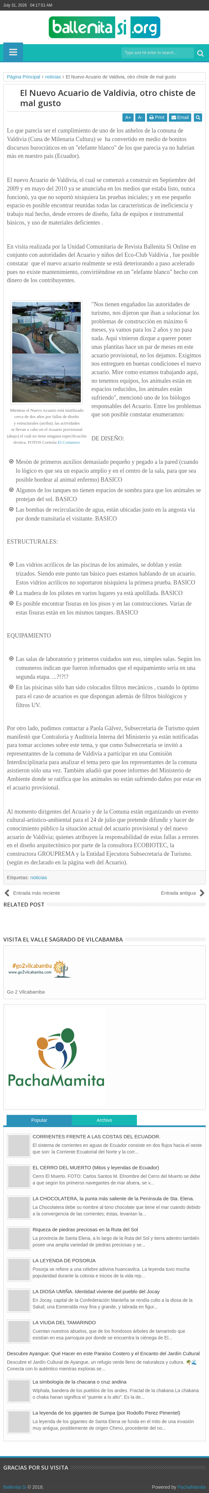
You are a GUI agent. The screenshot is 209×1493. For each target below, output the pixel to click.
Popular (39, 1120)
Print (157, 117)
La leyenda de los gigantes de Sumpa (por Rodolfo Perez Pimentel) (106, 1413)
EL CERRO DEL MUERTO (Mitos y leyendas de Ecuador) (96, 1167)
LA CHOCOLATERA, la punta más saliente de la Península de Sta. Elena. (113, 1198)
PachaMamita (191, 1487)
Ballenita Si (14, 1487)
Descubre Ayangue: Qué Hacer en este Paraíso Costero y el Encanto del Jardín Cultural (103, 1353)
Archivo (104, 1120)
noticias (38, 877)
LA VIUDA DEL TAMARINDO (64, 1322)
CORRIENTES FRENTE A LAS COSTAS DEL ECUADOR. (96, 1136)
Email (180, 117)
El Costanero (69, 442)
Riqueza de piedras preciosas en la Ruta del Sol (85, 1229)
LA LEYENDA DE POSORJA (64, 1260)
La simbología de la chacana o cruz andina (79, 1382)
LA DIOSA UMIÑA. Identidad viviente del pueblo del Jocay (96, 1291)
